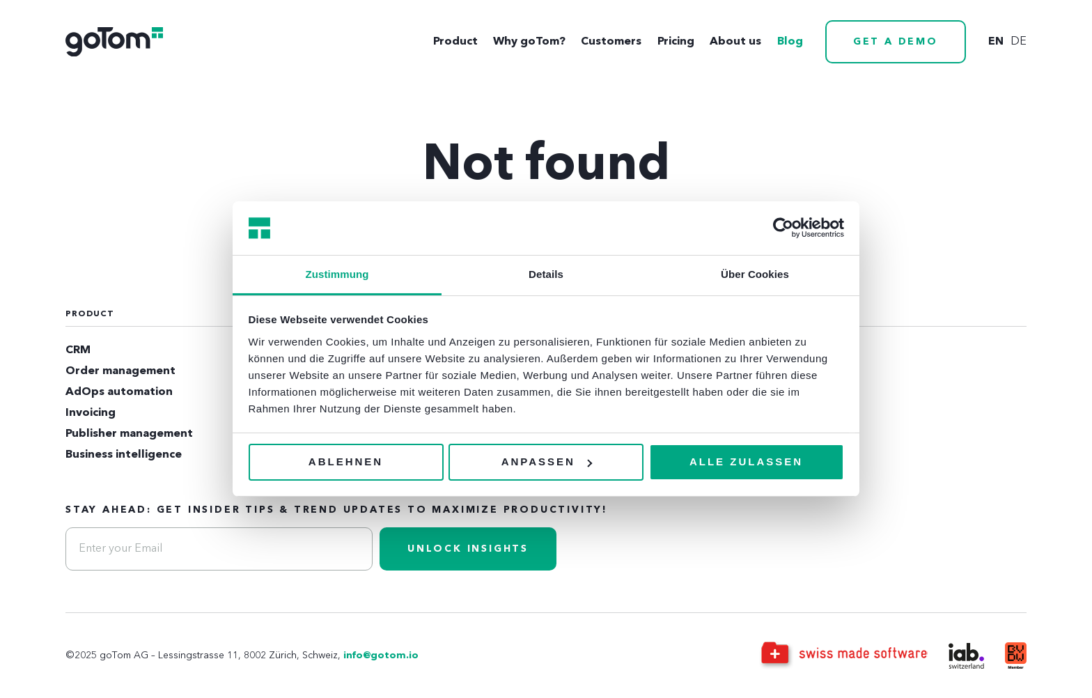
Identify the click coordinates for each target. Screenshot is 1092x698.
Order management (120, 371)
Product (455, 41)
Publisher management (129, 434)
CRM (78, 350)
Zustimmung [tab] (337, 274)
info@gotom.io (381, 655)
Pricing (675, 41)
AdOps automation (119, 392)
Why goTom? (529, 41)
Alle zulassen (746, 461)
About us (735, 41)
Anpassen (546, 461)
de (1019, 41)
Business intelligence (123, 454)
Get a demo (895, 42)
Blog (790, 41)
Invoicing (90, 413)
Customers (611, 41)
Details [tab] (546, 274)
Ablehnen (346, 461)
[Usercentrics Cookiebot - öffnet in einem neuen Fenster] (783, 227)
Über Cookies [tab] (755, 274)
